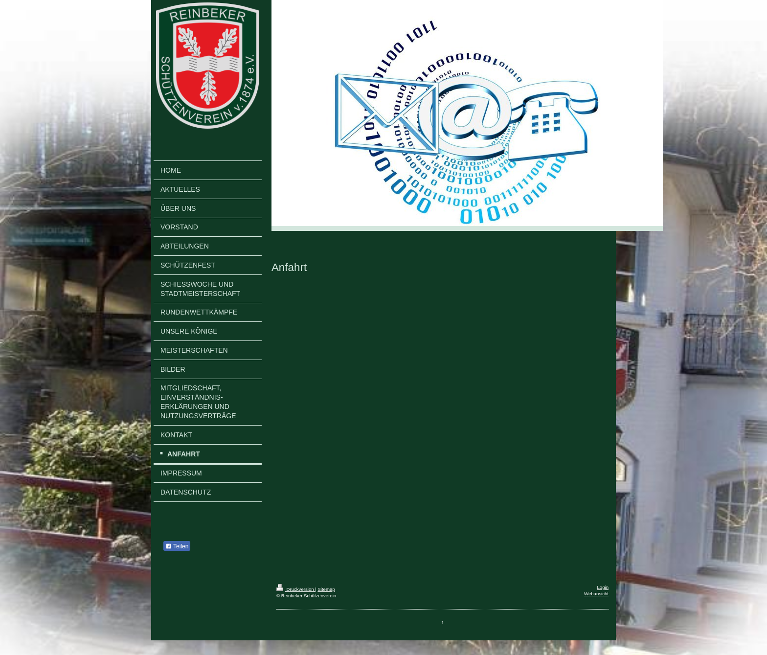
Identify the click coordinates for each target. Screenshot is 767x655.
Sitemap (326, 589)
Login (603, 587)
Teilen (176, 546)
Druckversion (295, 589)
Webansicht (596, 593)
